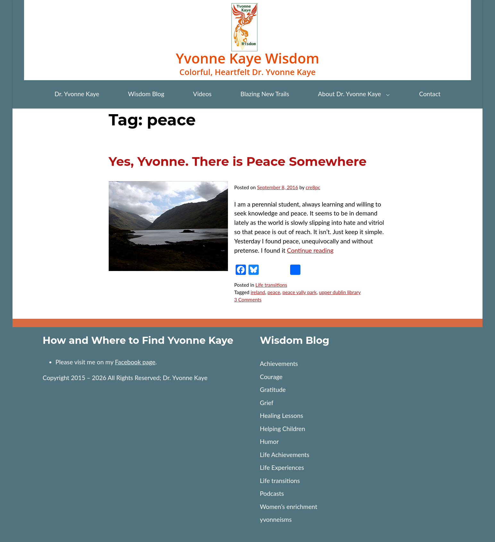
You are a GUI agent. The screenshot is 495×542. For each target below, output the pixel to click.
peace (273, 292)
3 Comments (248, 299)
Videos (202, 93)
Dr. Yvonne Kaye (77, 93)
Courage (271, 376)
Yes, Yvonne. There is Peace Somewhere (238, 161)
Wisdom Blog (146, 93)
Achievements (279, 363)
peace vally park (299, 292)
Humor (269, 441)
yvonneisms (275, 519)
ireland (258, 292)
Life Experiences (282, 467)
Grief (266, 402)
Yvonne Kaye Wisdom (247, 58)
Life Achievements (284, 454)
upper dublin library (340, 292)
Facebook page (135, 362)
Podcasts (272, 493)
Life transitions (271, 285)
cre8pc (313, 187)
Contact (429, 93)
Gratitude (273, 389)
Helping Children (282, 428)
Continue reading (310, 250)
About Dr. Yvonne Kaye (349, 93)
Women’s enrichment (288, 506)
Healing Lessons (281, 415)
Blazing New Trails (264, 93)
